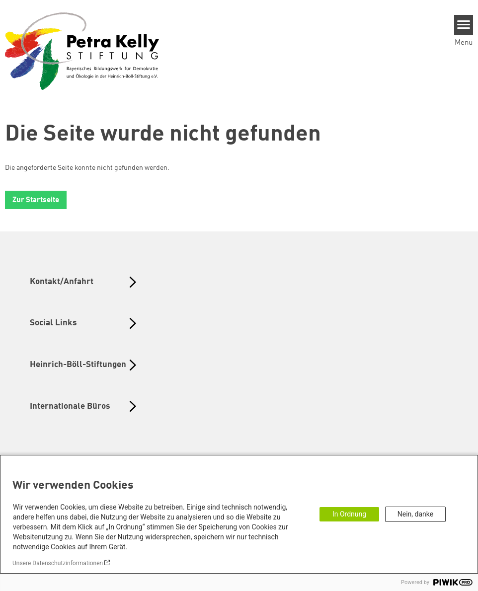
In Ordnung (349, 514)
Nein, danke (415, 514)
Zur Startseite (35, 200)
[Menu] (464, 25)
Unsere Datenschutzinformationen (57, 563)
